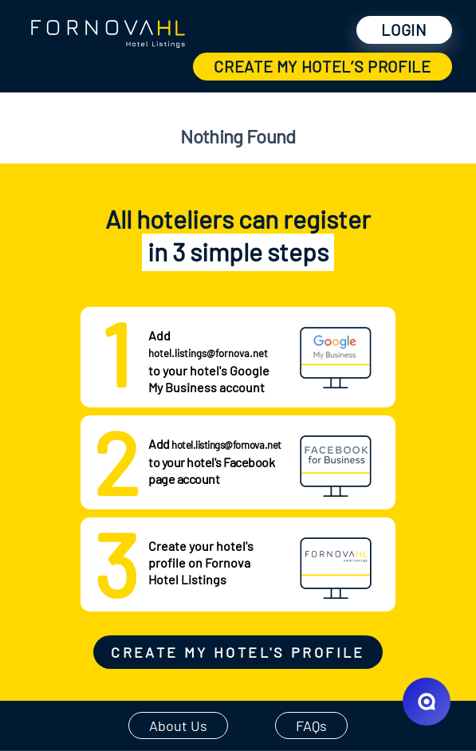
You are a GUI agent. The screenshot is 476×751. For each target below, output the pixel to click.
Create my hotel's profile (237, 652)
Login (404, 29)
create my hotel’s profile (322, 66)
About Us (178, 725)
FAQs (311, 725)
